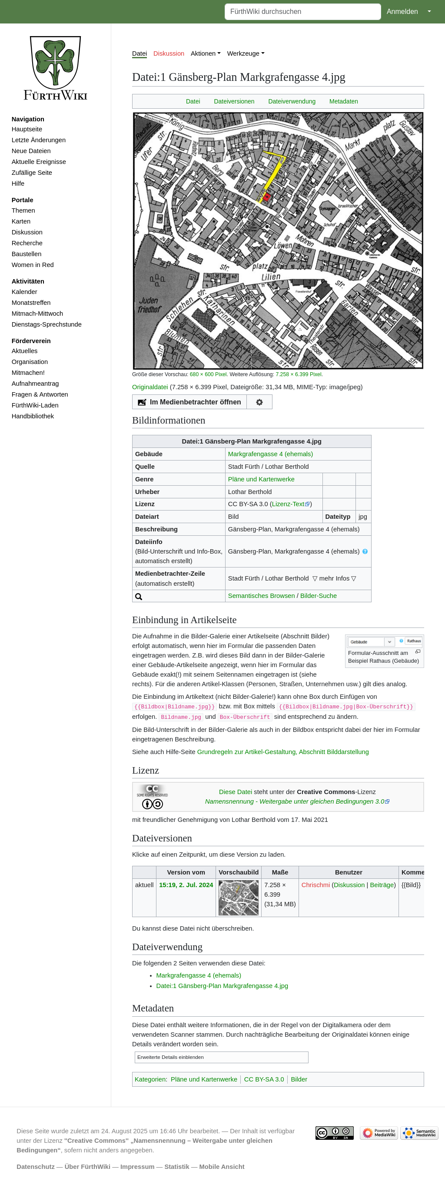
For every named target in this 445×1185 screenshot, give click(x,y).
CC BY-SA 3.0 (264, 1079)
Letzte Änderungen (39, 140)
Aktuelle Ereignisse (39, 161)
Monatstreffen (31, 302)
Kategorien (150, 1079)
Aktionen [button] (203, 53)
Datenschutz (36, 1166)
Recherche (27, 243)
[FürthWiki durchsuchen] (303, 11)
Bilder (299, 1079)
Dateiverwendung (291, 101)
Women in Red (33, 264)
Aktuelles (25, 350)
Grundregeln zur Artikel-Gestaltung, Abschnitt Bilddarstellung (283, 751)
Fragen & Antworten (40, 394)
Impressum (137, 1166)
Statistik (176, 1166)
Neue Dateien (31, 150)
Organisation (30, 361)
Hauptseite (27, 129)
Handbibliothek (33, 416)
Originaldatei (150, 387)
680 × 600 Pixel (208, 374)
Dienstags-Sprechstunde (47, 324)
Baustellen (27, 253)
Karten (21, 221)
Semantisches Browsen (261, 595)
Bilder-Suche (318, 595)
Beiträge (382, 884)
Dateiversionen (234, 101)
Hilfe (18, 183)
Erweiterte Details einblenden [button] (170, 1057)
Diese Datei (235, 791)
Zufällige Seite (32, 172)
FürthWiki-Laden (35, 405)
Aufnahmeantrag (35, 383)
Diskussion (27, 232)
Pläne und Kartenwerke (261, 479)
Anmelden (402, 11)
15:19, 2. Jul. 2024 (186, 884)
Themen (23, 210)
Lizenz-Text (288, 504)
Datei (139, 53)
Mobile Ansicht (222, 1166)
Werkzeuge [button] (243, 53)
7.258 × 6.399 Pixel (298, 374)
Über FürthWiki (87, 1166)
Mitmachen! (28, 372)
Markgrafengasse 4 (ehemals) (270, 454)
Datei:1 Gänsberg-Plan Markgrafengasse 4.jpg (222, 985)
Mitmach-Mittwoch (37, 313)
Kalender (24, 291)
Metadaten (343, 101)
